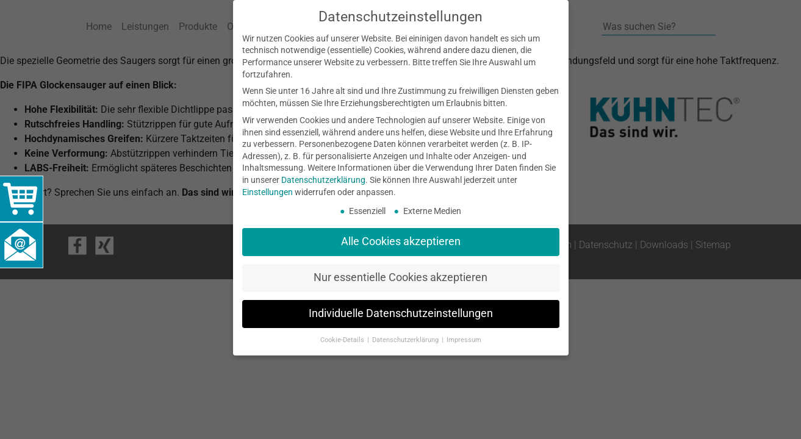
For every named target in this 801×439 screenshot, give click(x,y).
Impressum (464, 340)
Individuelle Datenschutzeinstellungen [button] (401, 313)
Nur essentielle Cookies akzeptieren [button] (400, 277)
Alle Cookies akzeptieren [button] (401, 241)
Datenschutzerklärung (323, 180)
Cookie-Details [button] (343, 340)
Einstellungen (267, 192)
